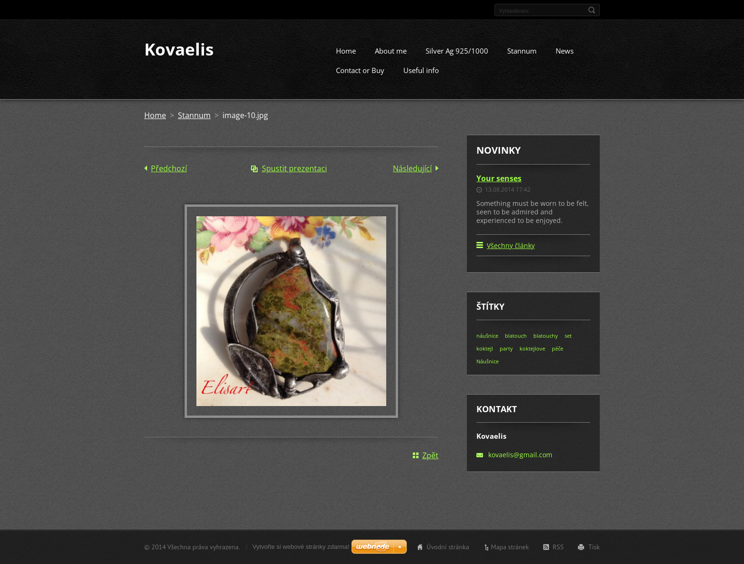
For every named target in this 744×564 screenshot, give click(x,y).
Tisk (594, 548)
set (568, 344)
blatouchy (545, 344)
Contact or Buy (360, 78)
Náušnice (487, 370)
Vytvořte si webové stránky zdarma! (301, 548)
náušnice (487, 344)
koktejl (484, 357)
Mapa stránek (510, 548)
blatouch (516, 344)
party (506, 357)
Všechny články (511, 254)
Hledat (591, 10)
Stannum (522, 59)
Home (346, 59)
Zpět (430, 464)
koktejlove (532, 357)
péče (557, 357)
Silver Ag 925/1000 (457, 59)
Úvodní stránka (448, 548)
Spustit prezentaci (294, 177)
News (565, 59)
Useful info (421, 78)
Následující (412, 177)
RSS (558, 548)
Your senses (498, 187)
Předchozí (169, 177)
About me (391, 59)
